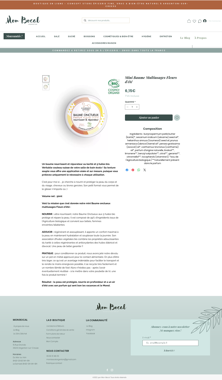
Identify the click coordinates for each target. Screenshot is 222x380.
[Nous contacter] (53, 338)
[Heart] (194, 21)
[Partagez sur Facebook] (127, 170)
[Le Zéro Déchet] (19, 334)
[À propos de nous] (21, 326)
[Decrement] (127, 106)
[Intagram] (90, 330)
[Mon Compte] (52, 341)
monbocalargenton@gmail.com (61, 359)
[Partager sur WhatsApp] (139, 170)
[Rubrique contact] (54, 363)
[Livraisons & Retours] (55, 326)
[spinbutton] (132, 106)
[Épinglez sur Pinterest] (133, 170)
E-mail (146, 338)
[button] (189, 21)
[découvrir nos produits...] (105, 20)
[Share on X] (145, 170)
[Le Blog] (185, 37)
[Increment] (137, 106)
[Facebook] (90, 333)
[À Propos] (200, 37)
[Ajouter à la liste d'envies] (177, 117)
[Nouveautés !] (14, 36)
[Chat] (199, 21)
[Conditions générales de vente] (60, 330)
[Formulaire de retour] (55, 334)
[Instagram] (111, 370)
